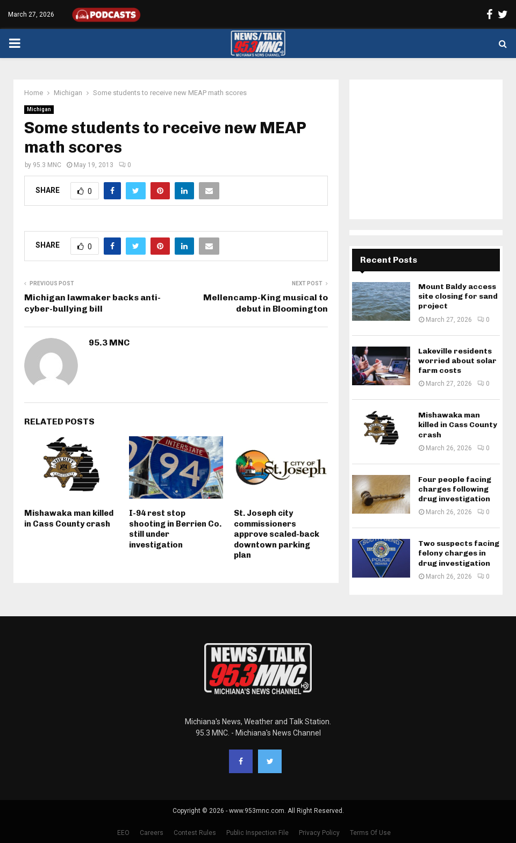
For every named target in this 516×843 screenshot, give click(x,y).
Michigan (39, 109)
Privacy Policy (319, 833)
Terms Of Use (370, 833)
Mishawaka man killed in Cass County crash (68, 518)
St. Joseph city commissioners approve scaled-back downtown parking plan (276, 534)
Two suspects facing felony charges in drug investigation (458, 553)
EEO (123, 833)
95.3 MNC (47, 165)
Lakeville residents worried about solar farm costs (457, 361)
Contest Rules (195, 833)
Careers (151, 833)
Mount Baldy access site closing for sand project (458, 296)
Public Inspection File (257, 833)
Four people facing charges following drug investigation (454, 489)
